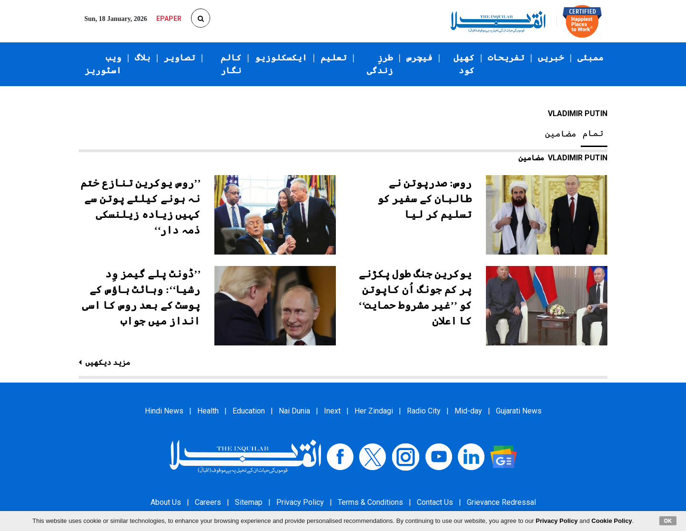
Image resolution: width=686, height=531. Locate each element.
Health (208, 410)
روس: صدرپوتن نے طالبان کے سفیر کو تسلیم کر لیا (424, 198)
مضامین (560, 133)
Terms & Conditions (370, 502)
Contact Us (435, 502)
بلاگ (143, 57)
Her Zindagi (373, 410)
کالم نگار (231, 64)
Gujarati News (519, 410)
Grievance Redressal (501, 502)
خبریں (551, 57)
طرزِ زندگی (380, 64)
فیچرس (419, 57)
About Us (166, 502)
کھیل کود (464, 64)
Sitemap (248, 502)
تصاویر (179, 57)
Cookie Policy (612, 520)
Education (248, 410)
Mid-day (468, 410)
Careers (208, 502)
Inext (332, 410)
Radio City (424, 410)
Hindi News (164, 410)
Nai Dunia (294, 410)
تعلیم (334, 57)
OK (668, 520)
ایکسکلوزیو (281, 57)
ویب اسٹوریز (103, 64)
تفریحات (506, 57)
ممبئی (590, 57)
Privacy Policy (300, 502)
